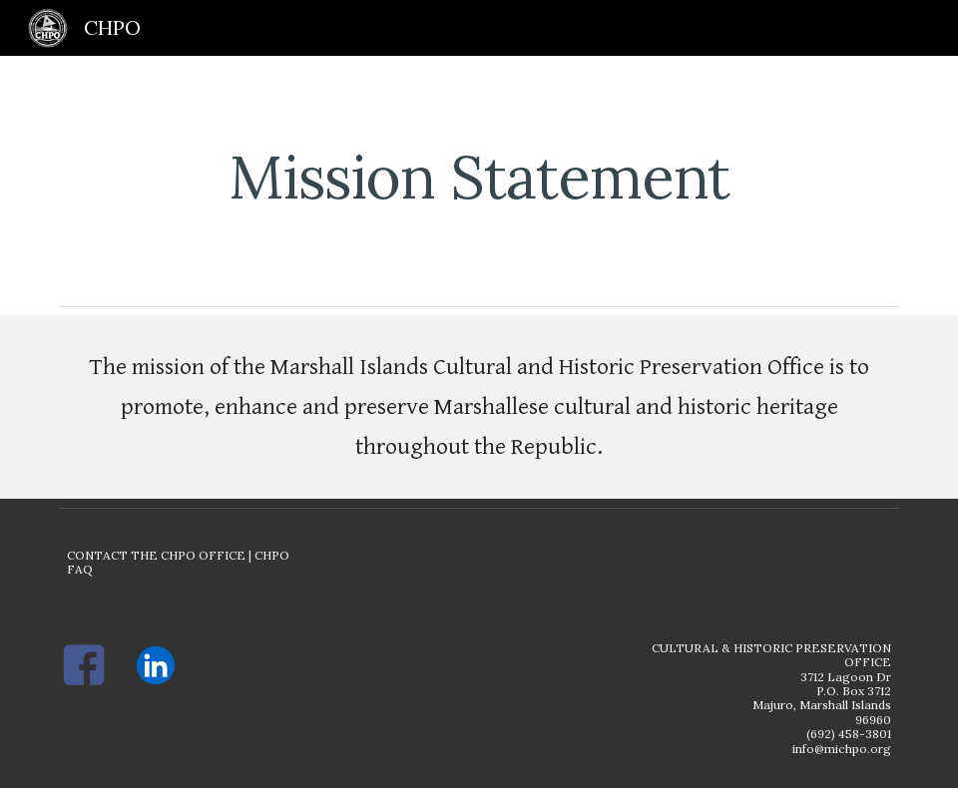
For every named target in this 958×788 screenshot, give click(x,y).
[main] (479, 176)
